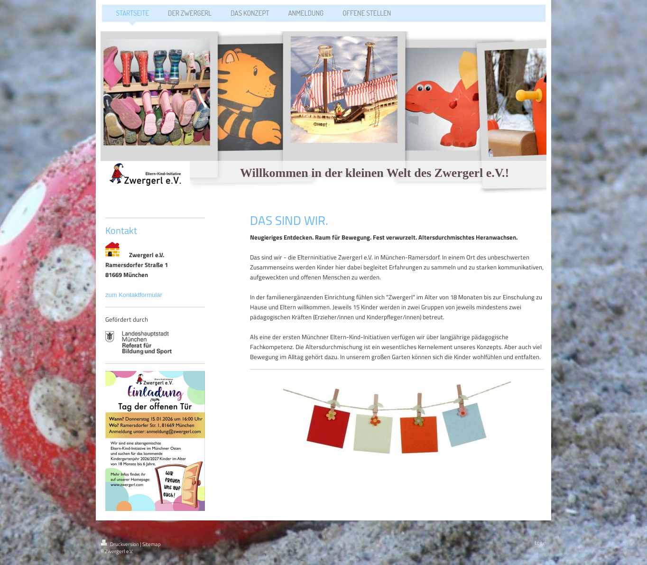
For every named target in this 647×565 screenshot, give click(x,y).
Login (540, 542)
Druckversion (120, 544)
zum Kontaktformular (134, 294)
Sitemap (151, 544)
